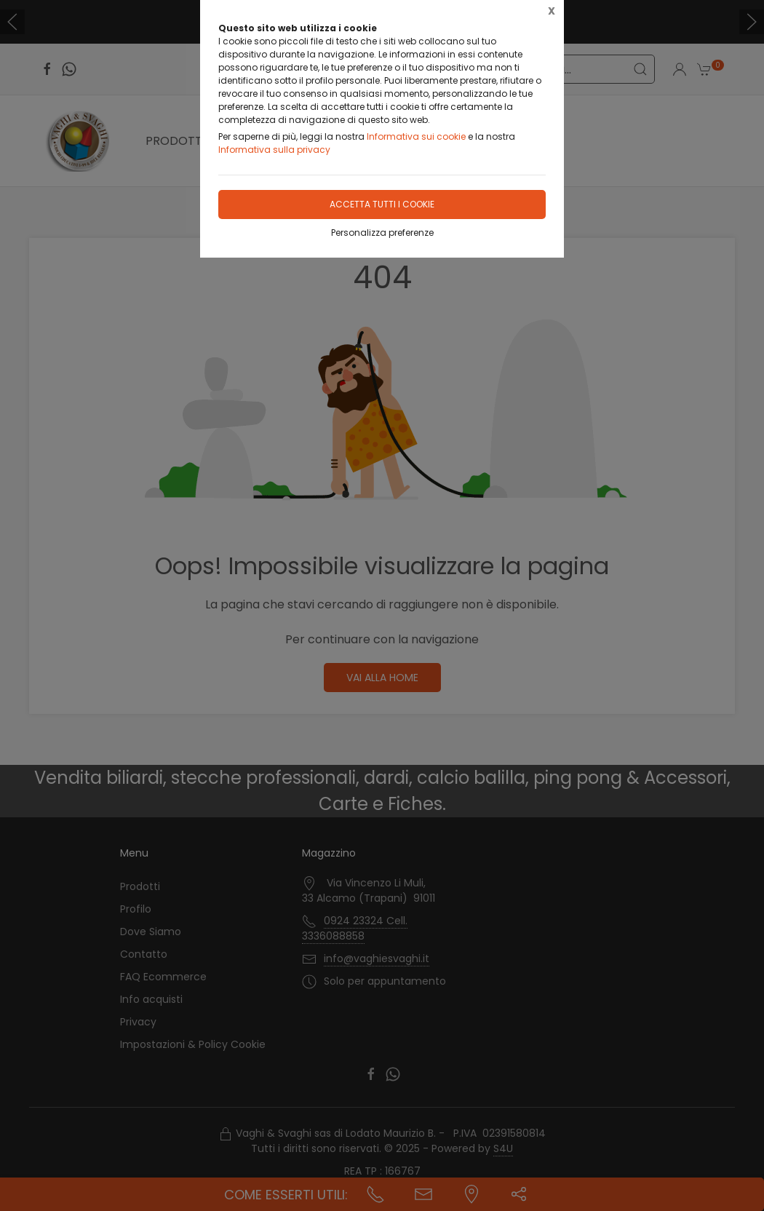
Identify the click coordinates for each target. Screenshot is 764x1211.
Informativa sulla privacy (274, 149)
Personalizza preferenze (382, 232)
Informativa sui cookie (416, 136)
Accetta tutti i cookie (382, 204)
